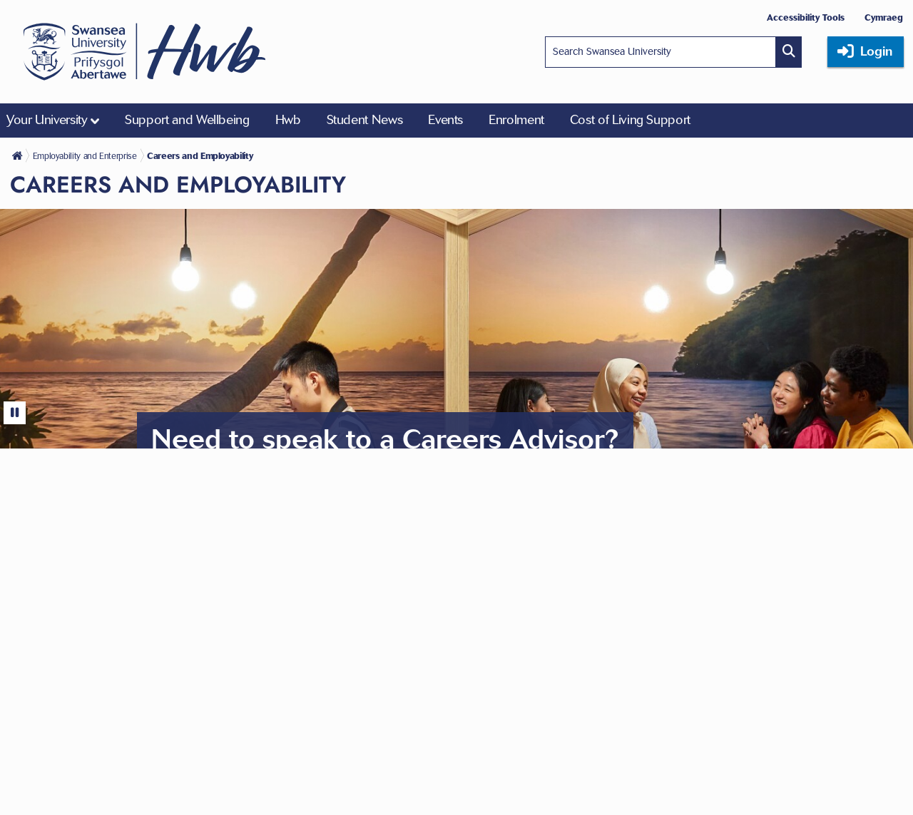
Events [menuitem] (445, 120)
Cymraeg (883, 17)
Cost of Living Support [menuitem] (630, 120)
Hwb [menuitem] (288, 120)
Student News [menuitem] (365, 120)
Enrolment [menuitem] (516, 120)
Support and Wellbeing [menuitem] (187, 120)
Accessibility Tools (806, 17)
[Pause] (15, 412)
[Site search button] (789, 52)
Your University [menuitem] (47, 120)
